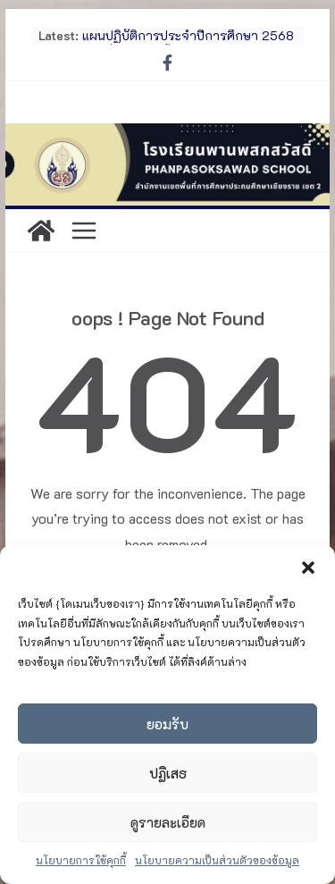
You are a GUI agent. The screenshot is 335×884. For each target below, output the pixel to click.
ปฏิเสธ (168, 773)
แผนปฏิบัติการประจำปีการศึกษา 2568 (188, 35)
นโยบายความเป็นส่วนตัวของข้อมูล (217, 860)
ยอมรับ (167, 724)
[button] (308, 568)
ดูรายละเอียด (167, 822)
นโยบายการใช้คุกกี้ (81, 860)
